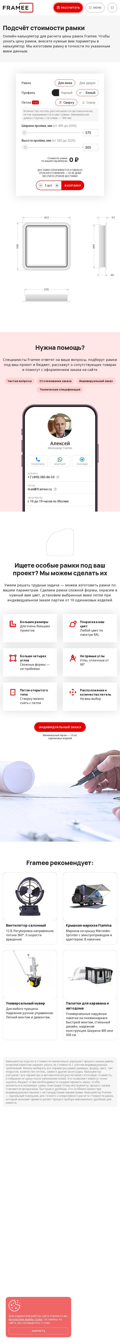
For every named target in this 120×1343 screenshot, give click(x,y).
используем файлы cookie (26, 1319)
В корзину (73, 185)
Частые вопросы (20, 381)
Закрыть (38, 1331)
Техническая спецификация (60, 389)
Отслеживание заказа (55, 381)
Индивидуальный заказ (96, 381)
